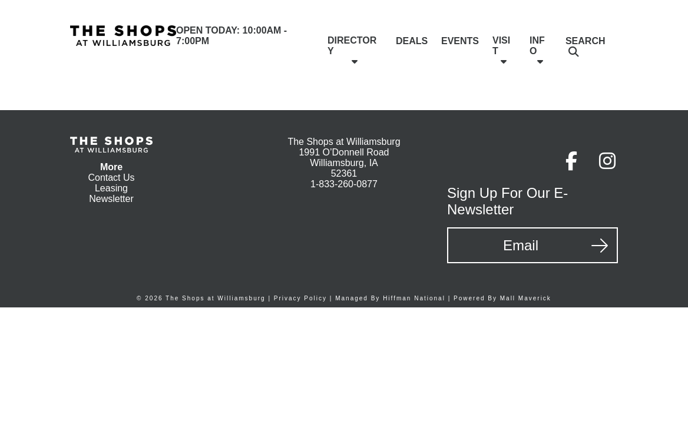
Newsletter (111, 199)
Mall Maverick (525, 298)
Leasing (111, 188)
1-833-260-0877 (344, 184)
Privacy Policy (300, 298)
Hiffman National (414, 298)
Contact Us (111, 178)
